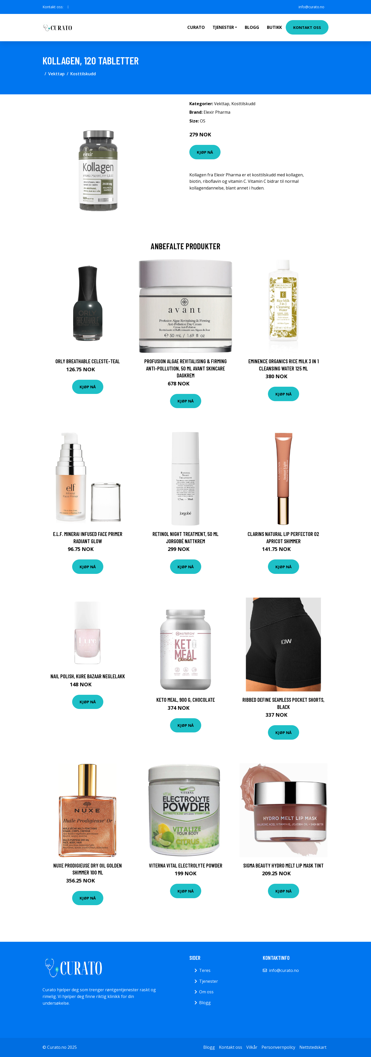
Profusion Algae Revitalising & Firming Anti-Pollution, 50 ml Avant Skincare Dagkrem (185, 368)
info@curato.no (311, 6)
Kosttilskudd (83, 74)
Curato (196, 27)
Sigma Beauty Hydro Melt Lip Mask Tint (283, 865)
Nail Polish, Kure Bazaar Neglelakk (87, 676)
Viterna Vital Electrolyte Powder (185, 865)
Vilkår (251, 1047)
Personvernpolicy (278, 1047)
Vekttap (56, 74)
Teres (204, 970)
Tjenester (208, 981)
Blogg (252, 27)
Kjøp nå (205, 152)
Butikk (274, 27)
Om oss (206, 992)
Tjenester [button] (223, 27)
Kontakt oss (307, 27)
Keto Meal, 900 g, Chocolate (185, 699)
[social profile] (68, 7)
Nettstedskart (312, 1047)
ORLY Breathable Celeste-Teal (87, 361)
